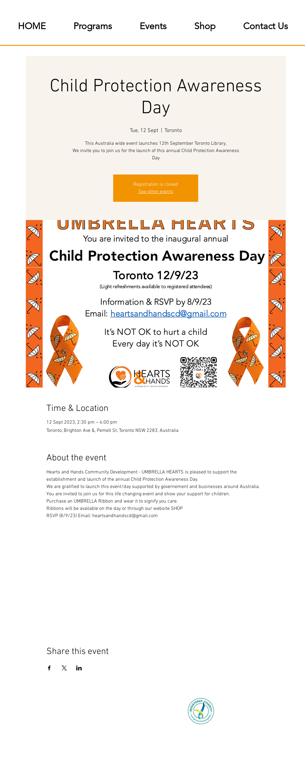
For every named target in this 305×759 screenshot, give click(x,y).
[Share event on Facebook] (49, 668)
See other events (155, 192)
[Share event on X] (64, 668)
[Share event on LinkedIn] (79, 668)
